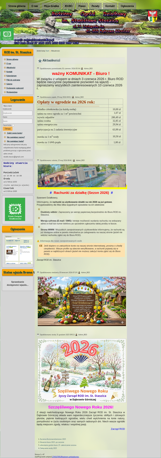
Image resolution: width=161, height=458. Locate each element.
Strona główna (16, 6)
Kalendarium (11, 76)
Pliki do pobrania (13, 80)
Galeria (9, 84)
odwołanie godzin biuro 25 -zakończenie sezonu (58, 445)
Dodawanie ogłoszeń (15, 88)
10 (60, 457)
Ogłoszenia (127, 6)
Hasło (5, 117)
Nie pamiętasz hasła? (15, 141)
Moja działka (51, 6)
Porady (95, 6)
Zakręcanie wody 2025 (48, 448)
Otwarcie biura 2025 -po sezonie (52, 442)
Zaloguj (8, 129)
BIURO (68, 6)
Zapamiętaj (7, 125)
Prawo (81, 6)
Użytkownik (7, 109)
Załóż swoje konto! (14, 133)
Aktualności (10, 67)
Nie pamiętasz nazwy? (16, 137)
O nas (34, 6)
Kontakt (110, 6)
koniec (76, 457)
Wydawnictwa (11, 92)
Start (47, 51)
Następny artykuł (67, 457)
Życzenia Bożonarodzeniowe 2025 (53, 439)
